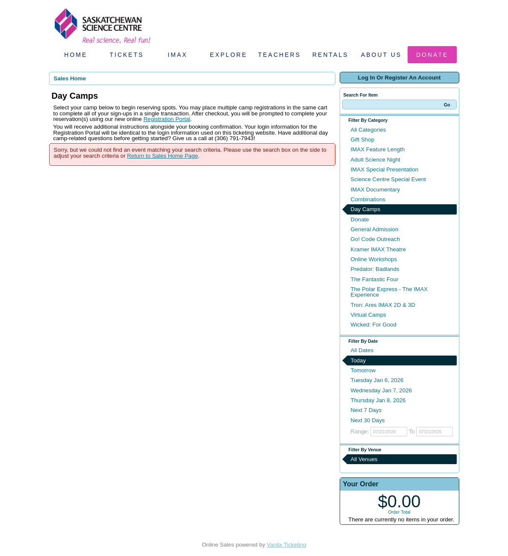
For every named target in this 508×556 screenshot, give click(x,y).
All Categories (368, 129)
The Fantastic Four (375, 279)
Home (75, 54)
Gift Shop (363, 139)
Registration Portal (167, 119)
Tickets (126, 54)
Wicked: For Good (373, 324)
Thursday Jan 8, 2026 (378, 400)
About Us (381, 54)
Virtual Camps (368, 315)
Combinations (368, 199)
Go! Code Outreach (375, 239)
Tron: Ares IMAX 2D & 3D (383, 305)
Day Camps (366, 209)
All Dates (362, 350)
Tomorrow (363, 370)
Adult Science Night (375, 159)
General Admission (375, 229)
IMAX (178, 54)
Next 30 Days (368, 420)
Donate (432, 54)
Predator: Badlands (375, 269)
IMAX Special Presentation (385, 169)
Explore (228, 54)
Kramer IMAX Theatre (378, 249)
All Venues (364, 459)
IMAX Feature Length (378, 149)
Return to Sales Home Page (162, 156)
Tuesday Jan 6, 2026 (377, 380)
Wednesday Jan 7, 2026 (381, 390)
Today (358, 360)
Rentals (330, 54)
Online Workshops (374, 259)
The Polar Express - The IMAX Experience (389, 292)
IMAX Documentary (375, 189)
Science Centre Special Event (388, 179)
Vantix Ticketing (286, 544)
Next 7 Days (366, 410)
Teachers (279, 54)
